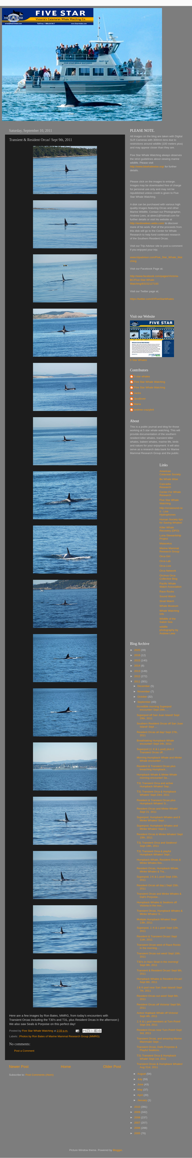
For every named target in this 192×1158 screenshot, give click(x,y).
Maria (137, 404)
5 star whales (142, 376)
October (142, 696)
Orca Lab (165, 561)
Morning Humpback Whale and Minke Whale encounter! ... (159, 759)
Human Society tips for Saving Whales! (171, 521)
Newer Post (19, 1066)
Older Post (112, 1066)
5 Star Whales (138, 359)
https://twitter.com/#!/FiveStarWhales (152, 298)
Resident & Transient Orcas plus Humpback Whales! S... (156, 802)
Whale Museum (169, 605)
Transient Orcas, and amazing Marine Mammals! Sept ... (159, 1040)
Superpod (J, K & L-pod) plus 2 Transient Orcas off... (155, 751)
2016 (137, 655)
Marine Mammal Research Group (169, 550)
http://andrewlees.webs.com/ (147, 223)
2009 (137, 1112)
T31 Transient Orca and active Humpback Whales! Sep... (155, 785)
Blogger (117, 1150)
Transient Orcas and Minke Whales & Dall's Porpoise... (159, 895)
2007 (137, 1122)
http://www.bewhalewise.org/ (147, 166)
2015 (137, 660)
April (140, 1095)
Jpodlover (140, 398)
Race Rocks (167, 591)
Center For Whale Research (170, 493)
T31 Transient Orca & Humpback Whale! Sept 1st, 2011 (156, 1057)
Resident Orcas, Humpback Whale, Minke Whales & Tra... (158, 870)
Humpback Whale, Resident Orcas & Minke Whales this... (159, 861)
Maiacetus (166, 543)
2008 (137, 1117)
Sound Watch (168, 596)
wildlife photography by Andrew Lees (169, 630)
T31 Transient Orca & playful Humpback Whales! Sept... (154, 853)
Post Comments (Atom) (40, 1074)
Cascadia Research (165, 485)
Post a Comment (24, 1050)
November (144, 691)
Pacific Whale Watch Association (171, 585)
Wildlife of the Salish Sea (168, 620)
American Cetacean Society (170, 473)
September (144, 701)
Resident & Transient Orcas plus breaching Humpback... (156, 768)
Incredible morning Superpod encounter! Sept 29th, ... (154, 708)
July (140, 1079)
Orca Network (168, 570)
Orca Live (165, 565)
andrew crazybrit (144, 409)
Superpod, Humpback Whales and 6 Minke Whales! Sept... (158, 819)
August (142, 1073)
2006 (137, 1127)
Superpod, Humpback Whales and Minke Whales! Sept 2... (157, 827)
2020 (137, 650)
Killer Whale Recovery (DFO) (169, 529)
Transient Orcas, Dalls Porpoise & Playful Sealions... (157, 1048)
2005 (137, 1133)
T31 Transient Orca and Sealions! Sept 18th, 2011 (157, 844)
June (140, 1084)
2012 (137, 676)
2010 (137, 1106)
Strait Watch (167, 601)
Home (66, 1066)
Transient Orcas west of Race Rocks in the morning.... (159, 946)
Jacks (137, 393)
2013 (137, 671)
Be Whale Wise (169, 479)
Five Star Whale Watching (149, 381)
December (144, 686)
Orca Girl (165, 556)
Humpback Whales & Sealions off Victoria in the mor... (157, 904)
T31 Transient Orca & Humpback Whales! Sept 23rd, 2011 (156, 793)
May (140, 1089)
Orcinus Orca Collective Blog (168, 577)
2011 (137, 681)
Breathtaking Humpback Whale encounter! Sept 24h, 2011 (155, 742)
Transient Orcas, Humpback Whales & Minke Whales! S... (160, 912)
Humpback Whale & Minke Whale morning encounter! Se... (157, 776)
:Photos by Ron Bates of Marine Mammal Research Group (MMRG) (59, 1036)
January (142, 1100)
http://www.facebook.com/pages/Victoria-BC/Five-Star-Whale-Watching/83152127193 (154, 280)
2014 (137, 665)
